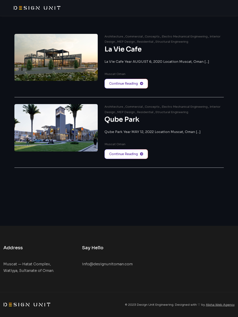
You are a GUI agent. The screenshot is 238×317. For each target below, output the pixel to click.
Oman (120, 74)
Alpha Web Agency (220, 305)
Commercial (134, 36)
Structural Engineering (171, 42)
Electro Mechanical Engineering (185, 36)
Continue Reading (126, 83)
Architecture (113, 36)
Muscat (110, 74)
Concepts (152, 36)
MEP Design (126, 42)
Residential (145, 42)
